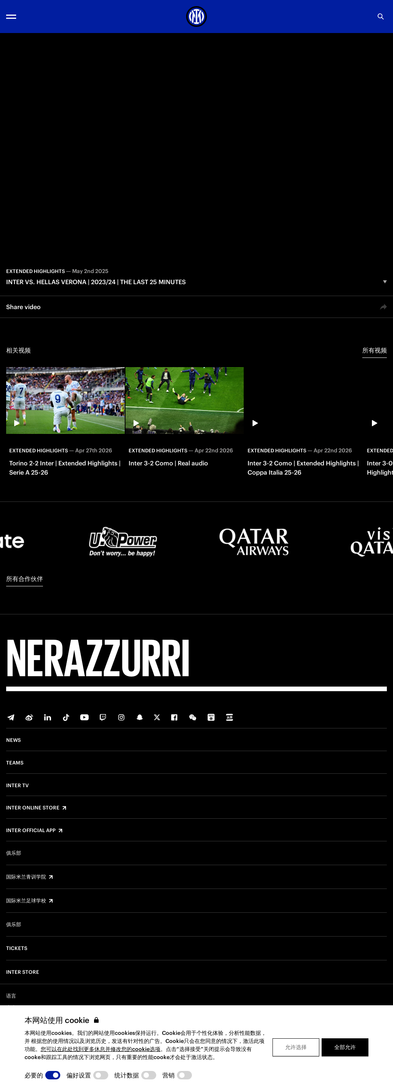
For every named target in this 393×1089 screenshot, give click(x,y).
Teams (14, 763)
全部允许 (345, 1047)
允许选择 (296, 1047)
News (13, 740)
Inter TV (17, 786)
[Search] (381, 16)
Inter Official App (31, 831)
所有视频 (374, 350)
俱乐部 (13, 853)
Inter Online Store (32, 808)
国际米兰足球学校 (26, 901)
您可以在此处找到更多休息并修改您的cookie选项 (100, 1049)
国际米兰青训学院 (26, 877)
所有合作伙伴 (24, 579)
